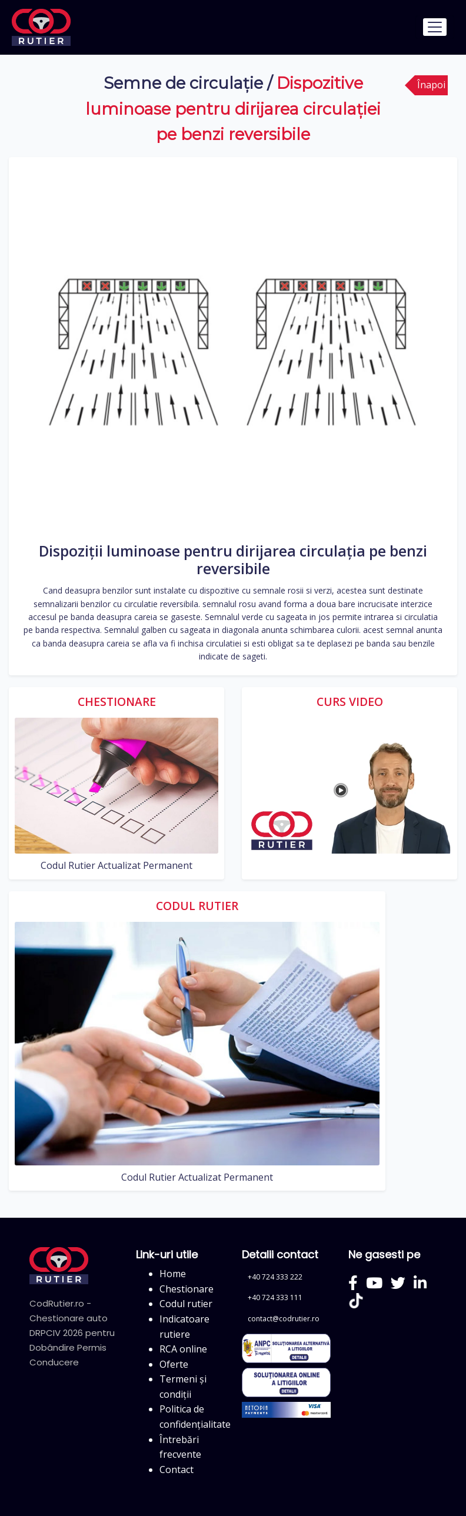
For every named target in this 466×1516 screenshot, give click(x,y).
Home (172, 1273)
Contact (176, 1469)
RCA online (183, 1348)
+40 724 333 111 (275, 1297)
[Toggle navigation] (434, 27)
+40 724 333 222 (275, 1277)
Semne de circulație (183, 83)
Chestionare (186, 1288)
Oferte (173, 1364)
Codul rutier (185, 1303)
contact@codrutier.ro (283, 1319)
